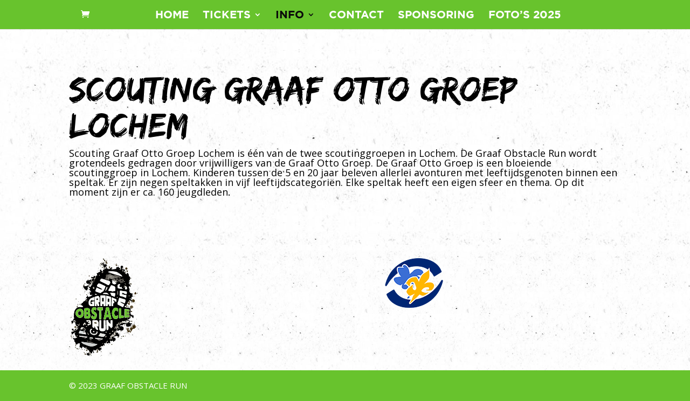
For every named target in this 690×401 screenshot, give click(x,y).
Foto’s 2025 (524, 15)
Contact (356, 15)
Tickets (227, 15)
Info (289, 15)
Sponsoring (436, 15)
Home (172, 15)
